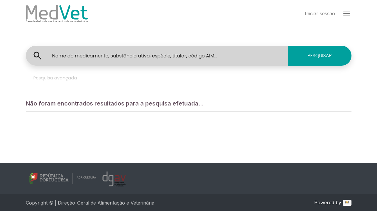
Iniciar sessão (320, 13)
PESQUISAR (319, 55)
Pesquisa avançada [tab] (55, 78)
